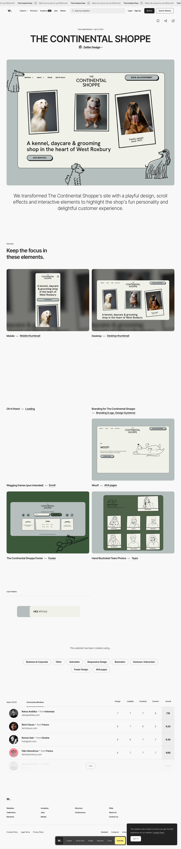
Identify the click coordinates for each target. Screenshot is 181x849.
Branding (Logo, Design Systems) (115, 413)
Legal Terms (25, 832)
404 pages (110, 485)
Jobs (56, 11)
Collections (11, 812)
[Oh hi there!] (48, 373)
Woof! (95, 485)
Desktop (97, 335)
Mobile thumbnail (30, 336)
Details (90, 841)
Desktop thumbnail (118, 336)
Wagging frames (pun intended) (25, 485)
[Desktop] (133, 300)
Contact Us (113, 817)
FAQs (111, 808)
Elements (100, 841)
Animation (74, 662)
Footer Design (81, 669)
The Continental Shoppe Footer (25, 558)
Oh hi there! (13, 408)
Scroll (52, 485)
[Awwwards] (10, 11)
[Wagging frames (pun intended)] (48, 450)
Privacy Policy (38, 832)
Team (135, 558)
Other (58, 662)
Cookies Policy (12, 832)
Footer (52, 558)
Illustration (120, 662)
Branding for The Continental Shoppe (113, 408)
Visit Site (120, 841)
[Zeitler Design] (90, 47)
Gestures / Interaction (144, 662)
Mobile (11, 335)
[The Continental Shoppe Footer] (48, 522)
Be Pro (149, 11)
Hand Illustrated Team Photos (109, 558)
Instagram (115, 832)
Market (63, 11)
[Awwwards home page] (59, 840)
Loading (30, 409)
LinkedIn (125, 832)
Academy (45, 11)
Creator (69, 841)
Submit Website (165, 11)
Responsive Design (97, 662)
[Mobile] (48, 300)
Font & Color (80, 841)
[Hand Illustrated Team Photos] (133, 522)
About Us (113, 812)
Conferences (80, 812)
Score (110, 841)
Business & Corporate (37, 662)
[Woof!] (133, 450)
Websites (10, 808)
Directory (33, 11)
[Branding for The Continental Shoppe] (133, 373)
